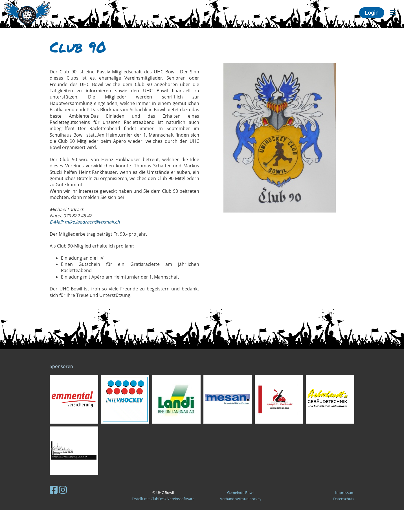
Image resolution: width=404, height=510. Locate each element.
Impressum (344, 492)
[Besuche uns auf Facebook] (54, 489)
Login (372, 12)
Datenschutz (343, 498)
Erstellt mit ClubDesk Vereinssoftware (163, 498)
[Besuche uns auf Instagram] (63, 489)
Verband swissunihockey (241, 498)
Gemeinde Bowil (240, 492)
